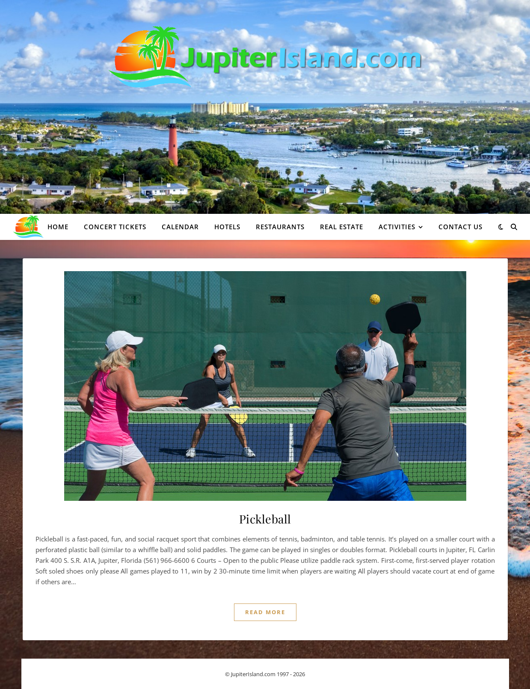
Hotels (227, 226)
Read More (265, 612)
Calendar (180, 226)
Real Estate (341, 226)
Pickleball (265, 518)
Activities (397, 226)
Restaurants (280, 226)
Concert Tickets (115, 226)
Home (57, 226)
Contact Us (460, 226)
